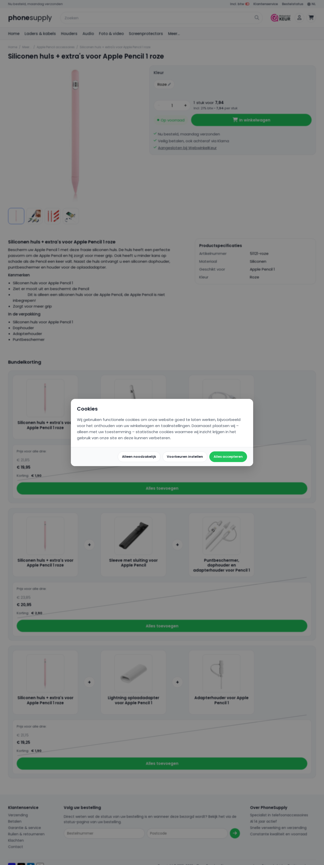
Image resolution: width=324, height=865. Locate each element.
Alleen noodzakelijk (139, 456)
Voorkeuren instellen (185, 456)
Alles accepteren (228, 456)
